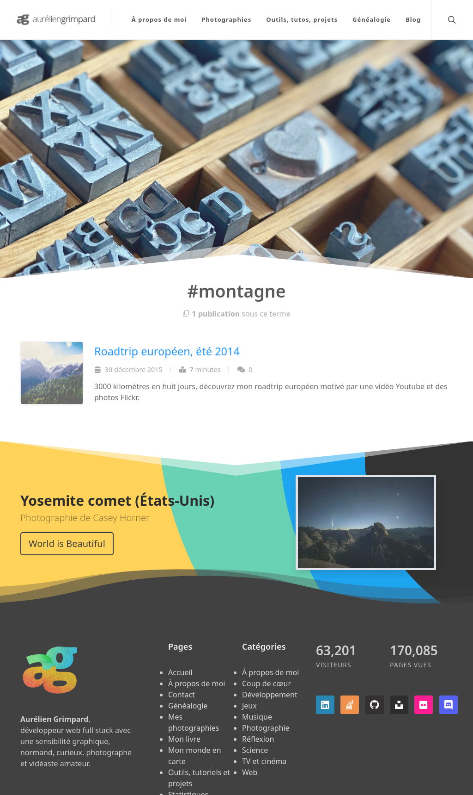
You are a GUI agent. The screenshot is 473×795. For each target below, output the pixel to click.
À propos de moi (196, 683)
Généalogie (187, 706)
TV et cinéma (264, 761)
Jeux (249, 706)
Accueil (180, 672)
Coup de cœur (266, 683)
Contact (181, 694)
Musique (257, 717)
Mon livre (184, 739)
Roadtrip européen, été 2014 (167, 351)
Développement (269, 694)
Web (249, 772)
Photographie (266, 728)
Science (255, 750)
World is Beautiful (67, 543)
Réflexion (258, 739)
